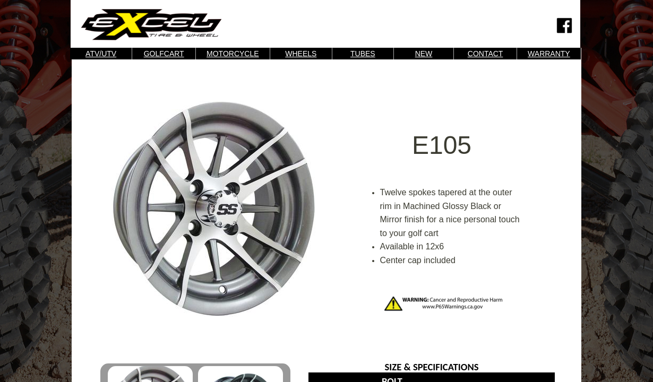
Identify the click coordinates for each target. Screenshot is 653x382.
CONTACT (485, 53)
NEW (424, 53)
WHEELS (300, 53)
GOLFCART (164, 53)
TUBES (362, 53)
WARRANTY (549, 53)
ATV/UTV (100, 53)
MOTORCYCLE (233, 53)
